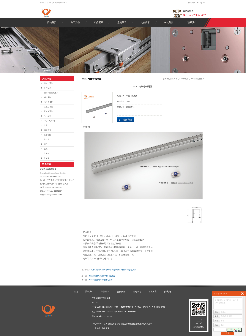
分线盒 (46, 139)
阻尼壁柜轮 (48, 107)
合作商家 (145, 22)
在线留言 (168, 22)
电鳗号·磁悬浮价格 (113, 270)
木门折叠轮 (48, 102)
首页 (76, 291)
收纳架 (46, 158)
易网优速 (105, 328)
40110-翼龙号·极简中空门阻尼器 (102, 276)
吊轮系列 (47, 116)
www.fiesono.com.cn (104, 316)
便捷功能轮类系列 (51, 93)
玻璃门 (46, 149)
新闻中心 (137, 291)
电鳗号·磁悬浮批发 (128, 270)
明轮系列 (47, 97)
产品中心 (186, 79)
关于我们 (75, 22)
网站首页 (51, 22)
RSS (199, 3)
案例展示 (121, 22)
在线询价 (125, 119)
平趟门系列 (48, 83)
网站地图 (192, 3)
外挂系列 (47, 88)
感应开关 (47, 130)
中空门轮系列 (49, 121)
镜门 (45, 144)
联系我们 (192, 22)
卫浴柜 (46, 153)
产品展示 (98, 22)
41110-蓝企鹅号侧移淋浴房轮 (100, 280)
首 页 (178, 79)
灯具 (45, 125)
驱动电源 (47, 135)
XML (204, 3)
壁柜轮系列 (48, 111)
